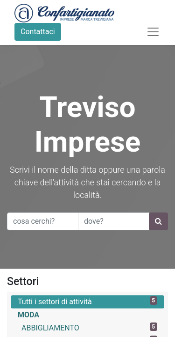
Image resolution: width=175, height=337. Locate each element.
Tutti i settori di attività (87, 301)
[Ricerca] (158, 221)
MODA (28, 314)
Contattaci (38, 31)
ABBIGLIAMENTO (89, 327)
